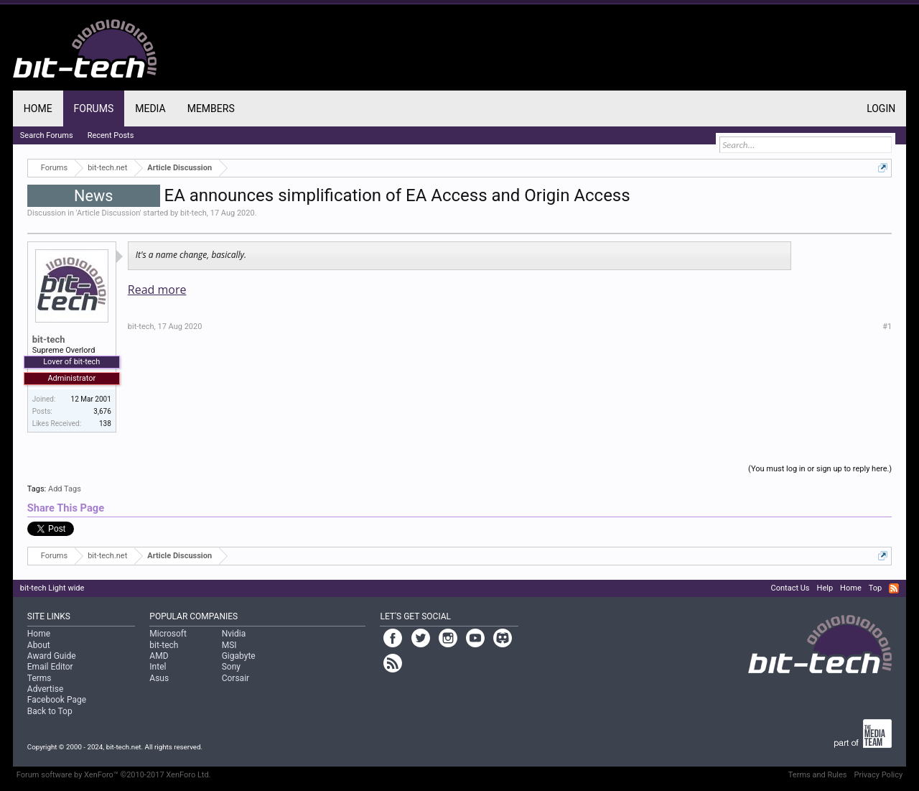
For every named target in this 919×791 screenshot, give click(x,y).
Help (825, 588)
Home (38, 108)
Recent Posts (111, 135)
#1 (887, 326)
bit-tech (193, 213)
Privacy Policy (878, 775)
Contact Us (790, 588)
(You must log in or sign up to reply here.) (820, 468)
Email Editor (50, 667)
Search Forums (46, 135)
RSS (894, 588)
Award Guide (51, 656)
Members (211, 108)
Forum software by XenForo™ (114, 775)
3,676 (102, 411)
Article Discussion (108, 213)
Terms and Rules (817, 775)
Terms (39, 678)
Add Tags (64, 489)
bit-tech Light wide (52, 588)
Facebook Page (56, 700)
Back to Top (50, 711)
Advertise (45, 689)
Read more (157, 289)
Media (150, 108)
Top (875, 588)
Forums (94, 108)
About (38, 645)
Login (881, 108)
